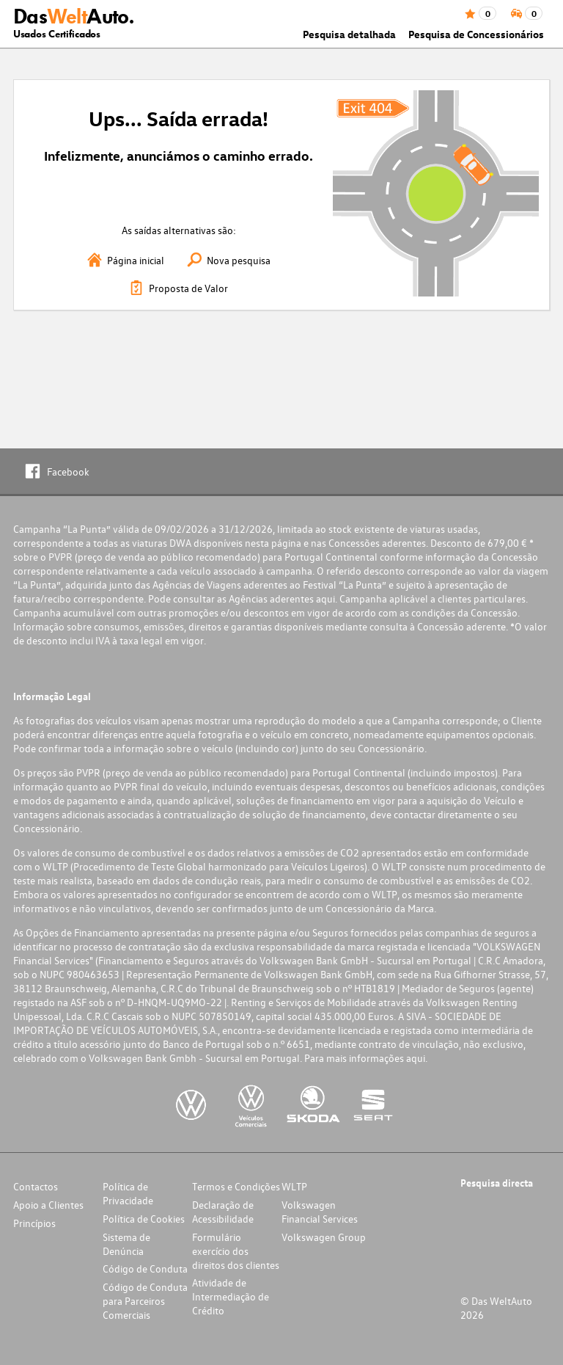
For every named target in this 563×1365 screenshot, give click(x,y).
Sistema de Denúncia (126, 1244)
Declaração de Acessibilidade (223, 1212)
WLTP (294, 1186)
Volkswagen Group (324, 1237)
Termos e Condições (236, 1186)
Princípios (34, 1223)
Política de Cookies (144, 1219)
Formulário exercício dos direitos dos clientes (235, 1251)
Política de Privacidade (128, 1193)
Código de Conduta (145, 1268)
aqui (325, 598)
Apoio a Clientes (48, 1205)
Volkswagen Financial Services (320, 1212)
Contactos (35, 1186)
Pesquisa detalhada (349, 34)
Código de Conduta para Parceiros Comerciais (145, 1301)
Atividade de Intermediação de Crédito (230, 1296)
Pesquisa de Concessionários (476, 34)
